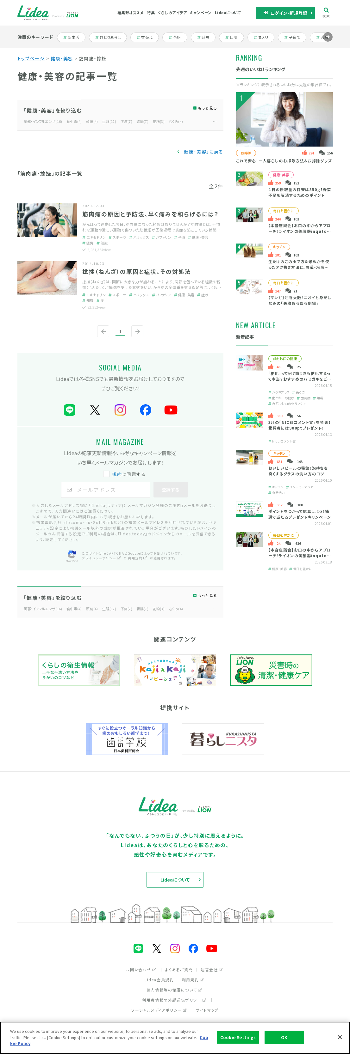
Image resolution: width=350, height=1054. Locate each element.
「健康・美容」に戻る (202, 151)
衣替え (148, 37)
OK (284, 1037)
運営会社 (212, 969)
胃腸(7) (142, 121)
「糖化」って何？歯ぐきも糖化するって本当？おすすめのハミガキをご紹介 (299, 378)
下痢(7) (126, 121)
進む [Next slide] (328, 41)
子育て (295, 37)
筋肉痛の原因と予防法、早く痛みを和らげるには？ (150, 214)
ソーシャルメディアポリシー (159, 1010)
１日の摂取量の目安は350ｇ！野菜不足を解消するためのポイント (299, 192)
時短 (206, 37)
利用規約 (193, 979)
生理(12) (109, 121)
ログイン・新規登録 (285, 13)
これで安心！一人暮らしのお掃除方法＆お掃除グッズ (284, 160)
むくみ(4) (176, 121)
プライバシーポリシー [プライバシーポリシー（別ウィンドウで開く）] (101, 558)
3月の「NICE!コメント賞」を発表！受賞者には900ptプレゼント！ (299, 425)
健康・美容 (62, 58)
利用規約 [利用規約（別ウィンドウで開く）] (137, 558)
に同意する (125, 474)
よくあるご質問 (179, 969)
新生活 (74, 37)
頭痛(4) (92, 121)
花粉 (178, 37)
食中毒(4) (74, 121)
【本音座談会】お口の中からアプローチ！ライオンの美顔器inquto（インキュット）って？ (299, 231)
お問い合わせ (141, 969)
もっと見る (207, 108)
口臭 (234, 37)
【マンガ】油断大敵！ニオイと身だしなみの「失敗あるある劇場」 (299, 300)
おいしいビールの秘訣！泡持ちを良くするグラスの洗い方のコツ (298, 470)
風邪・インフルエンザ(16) (43, 121)
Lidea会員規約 (159, 979)
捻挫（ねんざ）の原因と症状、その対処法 (136, 271)
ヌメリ (264, 37)
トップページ (31, 58)
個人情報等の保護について (174, 989)
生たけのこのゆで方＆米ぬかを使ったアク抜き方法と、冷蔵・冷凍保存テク (298, 267)
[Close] (340, 1037)
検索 (326, 13)
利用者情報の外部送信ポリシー (174, 1000)
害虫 (325, 37)
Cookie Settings (238, 1037)
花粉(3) (159, 121)
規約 (117, 474)
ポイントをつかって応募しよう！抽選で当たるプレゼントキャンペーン (299, 514)
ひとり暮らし (108, 37)
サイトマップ (207, 1010)
